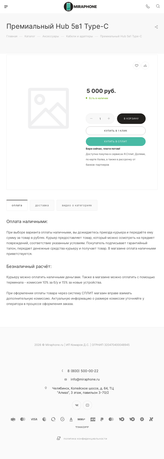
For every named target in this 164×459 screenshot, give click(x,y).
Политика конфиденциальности (85, 438)
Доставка (42, 205)
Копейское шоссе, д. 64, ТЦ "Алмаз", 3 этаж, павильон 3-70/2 (83, 390)
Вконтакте (76, 405)
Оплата (17, 205)
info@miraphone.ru (85, 379)
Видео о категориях (77, 205)
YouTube (87, 405)
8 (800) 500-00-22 (82, 371)
